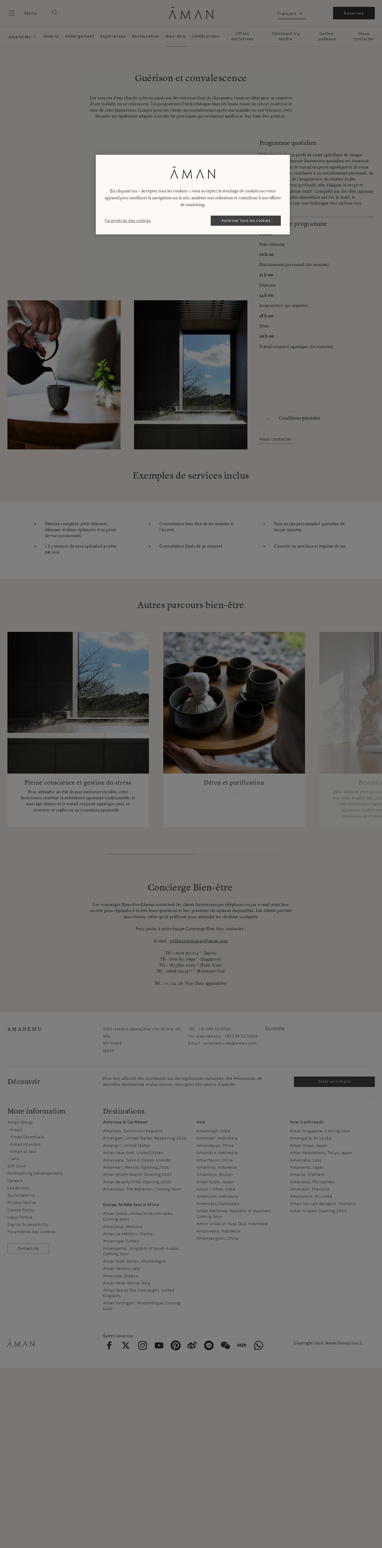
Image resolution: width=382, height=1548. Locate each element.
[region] (193, 194)
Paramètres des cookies (128, 220)
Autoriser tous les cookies (246, 220)
